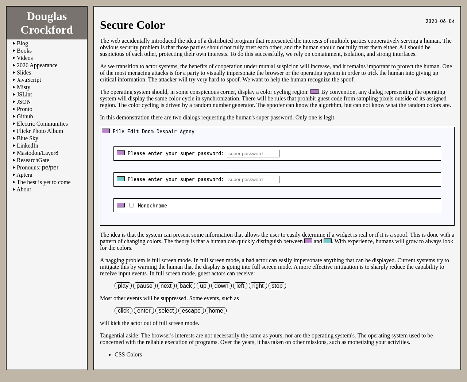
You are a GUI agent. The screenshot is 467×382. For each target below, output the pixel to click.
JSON (24, 102)
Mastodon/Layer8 (37, 153)
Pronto (24, 109)
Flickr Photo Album (40, 131)
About (23, 189)
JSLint (24, 94)
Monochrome (151, 206)
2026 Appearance (37, 65)
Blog (22, 43)
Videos (25, 58)
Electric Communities (42, 124)
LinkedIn (27, 145)
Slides (24, 72)
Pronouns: (37, 167)
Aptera (24, 175)
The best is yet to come (44, 182)
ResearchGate (33, 160)
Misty (23, 87)
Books (24, 50)
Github (25, 116)
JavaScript (29, 80)
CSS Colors (128, 354)
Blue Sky (27, 138)
